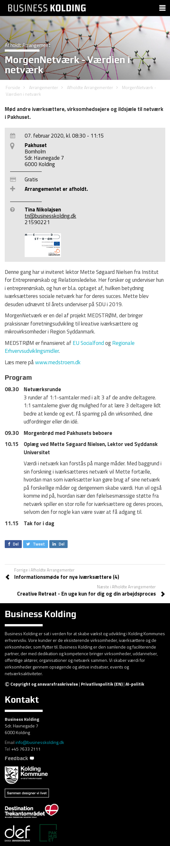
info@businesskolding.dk (39, 742)
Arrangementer (43, 87)
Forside (13, 87)
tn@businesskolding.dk (50, 216)
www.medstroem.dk (58, 362)
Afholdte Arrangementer (90, 87)
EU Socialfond (88, 343)
